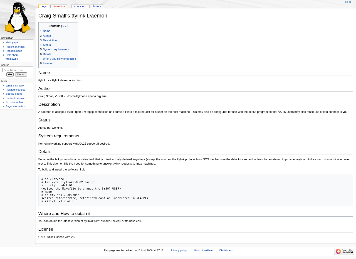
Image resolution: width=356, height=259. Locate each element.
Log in (348, 1)
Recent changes (15, 46)
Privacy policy (179, 250)
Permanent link (14, 102)
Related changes (15, 89)
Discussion (59, 6)
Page (44, 6)
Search (5, 65)
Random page (14, 50)
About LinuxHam (203, 250)
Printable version (15, 98)
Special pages (14, 93)
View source (80, 6)
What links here (15, 85)
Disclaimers (226, 250)
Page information (15, 106)
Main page (12, 42)
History (97, 6)
